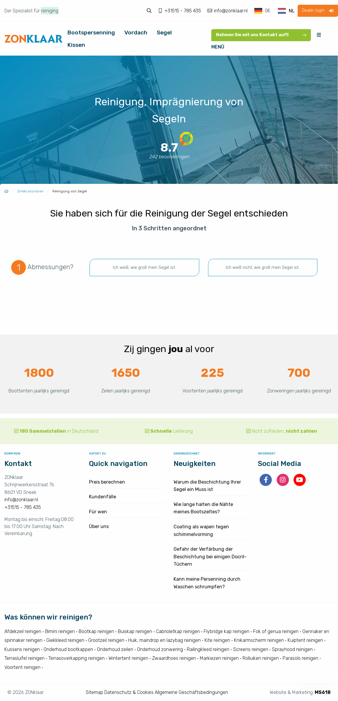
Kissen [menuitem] (76, 44)
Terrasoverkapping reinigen (76, 658)
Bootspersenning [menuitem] (91, 32)
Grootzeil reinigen (106, 640)
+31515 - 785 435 (183, 11)
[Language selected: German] (275, 11)
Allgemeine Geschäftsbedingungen (191, 692)
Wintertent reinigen (128, 658)
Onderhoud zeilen (115, 649)
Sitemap (94, 692)
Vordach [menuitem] (135, 32)
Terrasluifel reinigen (24, 658)
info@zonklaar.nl (230, 11)
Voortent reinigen (22, 667)
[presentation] (49, 299)
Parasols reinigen (300, 658)
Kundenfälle (102, 496)
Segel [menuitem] (164, 32)
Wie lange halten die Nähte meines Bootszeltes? (203, 508)
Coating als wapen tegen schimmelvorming (201, 530)
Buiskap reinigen (135, 631)
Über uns (99, 526)
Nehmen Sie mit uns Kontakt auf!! (261, 34)
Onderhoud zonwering (160, 649)
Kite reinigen (217, 640)
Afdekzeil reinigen (22, 631)
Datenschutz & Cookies (129, 692)
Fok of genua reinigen (276, 631)
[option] (286, 11)
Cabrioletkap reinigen (178, 631)
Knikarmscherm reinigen (259, 640)
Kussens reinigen (22, 649)
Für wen (98, 511)
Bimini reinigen (60, 631)
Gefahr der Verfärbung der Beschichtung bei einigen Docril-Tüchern (210, 556)
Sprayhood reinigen (292, 649)
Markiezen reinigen (219, 658)
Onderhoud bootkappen (68, 649)
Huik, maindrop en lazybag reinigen (164, 640)
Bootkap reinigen (96, 631)
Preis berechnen (107, 482)
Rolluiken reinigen (261, 658)
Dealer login (317, 10)
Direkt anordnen (30, 191)
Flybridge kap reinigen (226, 631)
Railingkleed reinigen (208, 649)
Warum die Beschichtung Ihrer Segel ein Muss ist (207, 485)
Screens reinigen (250, 649)
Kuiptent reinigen (305, 640)
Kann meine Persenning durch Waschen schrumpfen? (207, 583)
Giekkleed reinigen (65, 640)
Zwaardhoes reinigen (174, 658)
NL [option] (292, 11)
